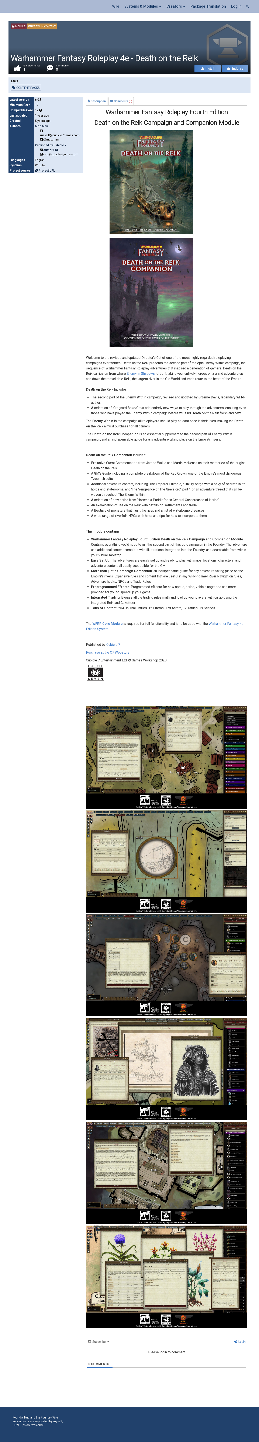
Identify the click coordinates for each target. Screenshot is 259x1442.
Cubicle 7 (113, 645)
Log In (236, 6)
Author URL (51, 150)
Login (240, 1341)
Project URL (45, 170)
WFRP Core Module (107, 624)
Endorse (235, 68)
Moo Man (41, 126)
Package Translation (208, 6)
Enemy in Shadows (141, 374)
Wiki (115, 6)
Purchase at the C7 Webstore (108, 652)
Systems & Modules (141, 6)
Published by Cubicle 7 (50, 145)
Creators (174, 6)
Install (207, 68)
